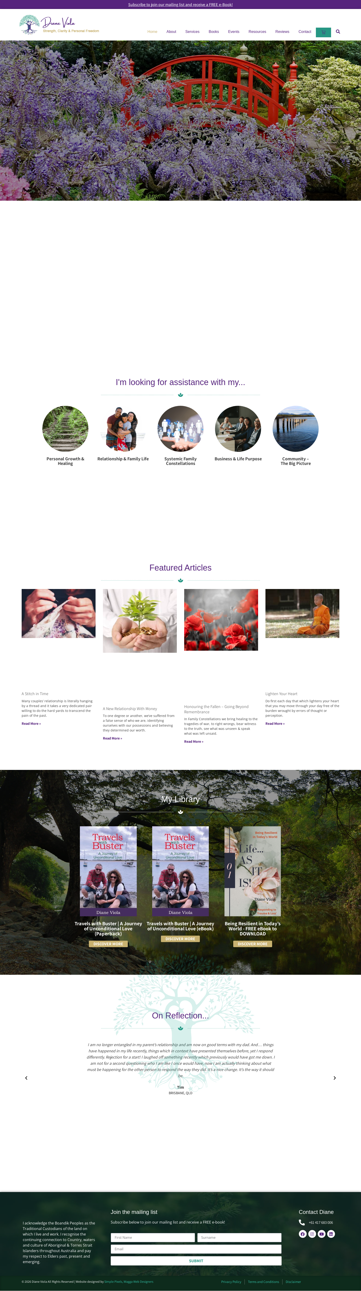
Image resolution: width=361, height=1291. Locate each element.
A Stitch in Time (35, 693)
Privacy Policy (231, 1282)
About (171, 32)
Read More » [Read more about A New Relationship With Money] (112, 738)
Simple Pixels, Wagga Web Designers (128, 1281)
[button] (338, 31)
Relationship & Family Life (123, 459)
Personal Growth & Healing (65, 461)
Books (214, 32)
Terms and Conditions (263, 1282)
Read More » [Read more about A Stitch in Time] (31, 723)
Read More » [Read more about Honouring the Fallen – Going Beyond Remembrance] (194, 741)
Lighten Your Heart (281, 693)
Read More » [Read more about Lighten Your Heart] (275, 723)
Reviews (282, 32)
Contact (305, 32)
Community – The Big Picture (296, 461)
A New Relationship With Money (130, 708)
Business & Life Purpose (238, 459)
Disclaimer (293, 1282)
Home (152, 32)
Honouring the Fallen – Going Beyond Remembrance (216, 709)
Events (233, 32)
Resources (257, 32)
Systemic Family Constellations (180, 461)
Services (192, 32)
